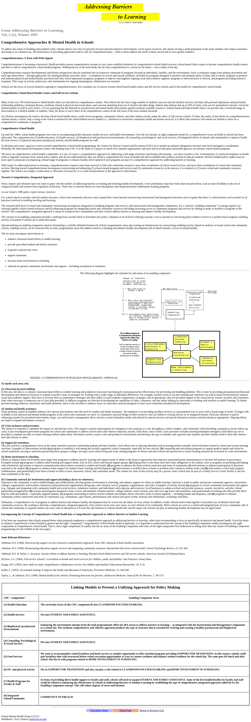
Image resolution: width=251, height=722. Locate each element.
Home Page (125, 710)
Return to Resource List (152, 710)
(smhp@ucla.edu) (38, 719)
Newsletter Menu (99, 710)
